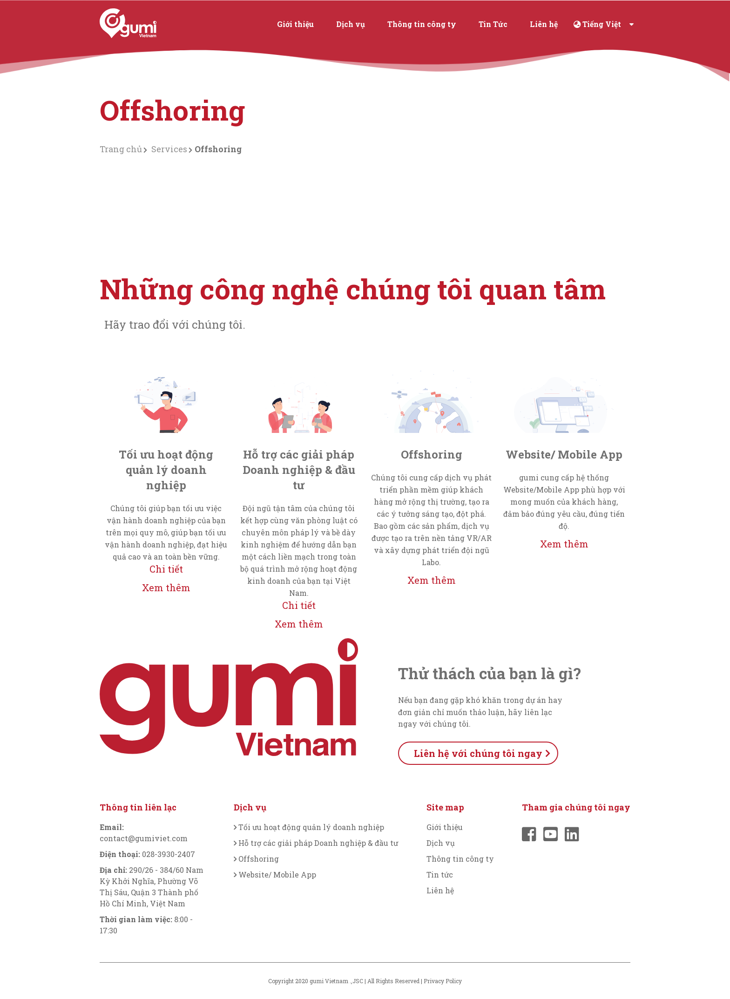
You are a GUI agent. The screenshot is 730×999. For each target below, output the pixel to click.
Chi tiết (166, 569)
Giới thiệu (295, 24)
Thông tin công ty (421, 24)
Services (169, 149)
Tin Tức (493, 24)
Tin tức (439, 874)
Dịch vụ (350, 24)
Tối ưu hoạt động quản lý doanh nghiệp (311, 827)
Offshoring (258, 859)
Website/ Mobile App (277, 874)
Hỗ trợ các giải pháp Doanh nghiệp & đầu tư (318, 843)
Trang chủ (121, 149)
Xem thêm (166, 587)
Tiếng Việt (601, 24)
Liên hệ (544, 24)
